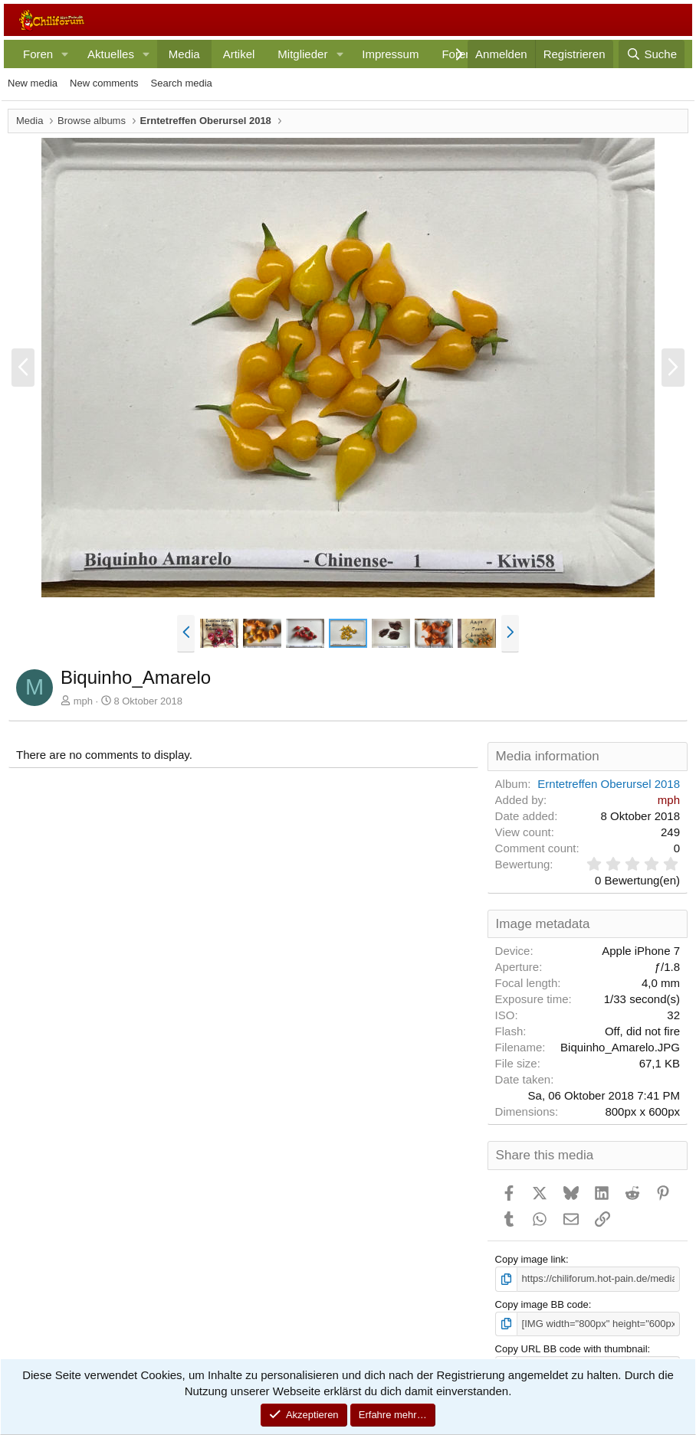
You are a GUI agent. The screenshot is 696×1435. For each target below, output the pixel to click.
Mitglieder (302, 53)
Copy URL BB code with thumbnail (571, 1349)
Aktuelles (110, 53)
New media (32, 83)
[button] (65, 54)
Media (184, 53)
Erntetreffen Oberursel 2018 (608, 783)
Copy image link (530, 1259)
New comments (104, 83)
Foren (38, 53)
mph (83, 701)
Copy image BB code (542, 1304)
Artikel (239, 53)
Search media (181, 83)
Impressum (390, 53)
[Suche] (652, 54)
